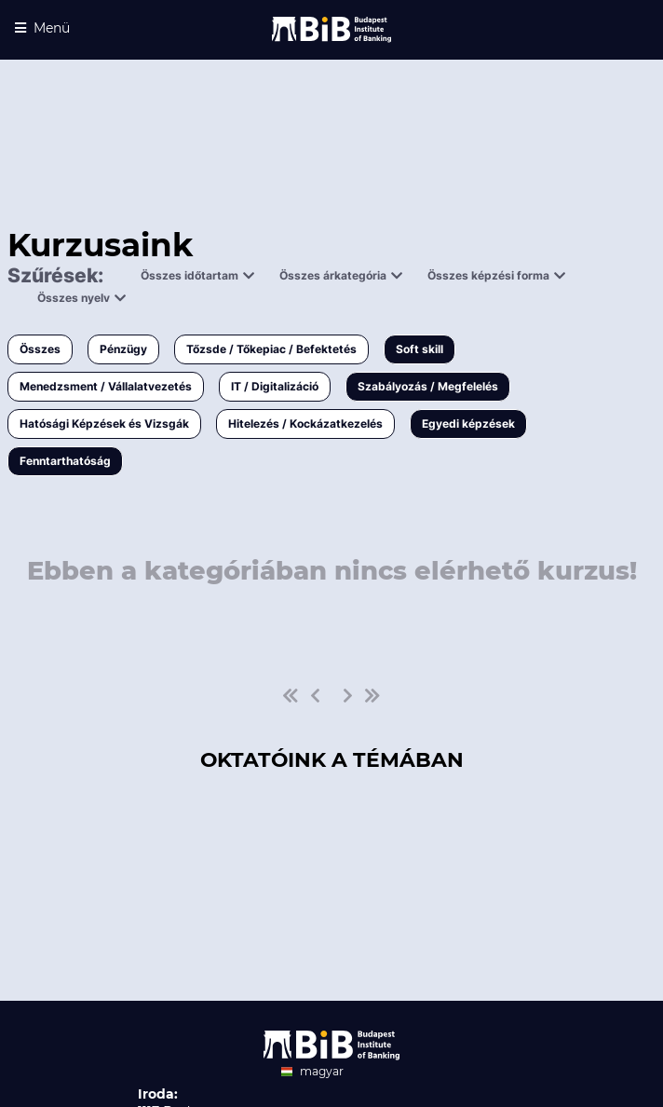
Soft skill (419, 349)
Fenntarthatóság (65, 461)
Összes (40, 349)
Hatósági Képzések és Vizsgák (104, 423)
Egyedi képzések (468, 423)
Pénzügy (123, 349)
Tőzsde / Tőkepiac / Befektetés (271, 349)
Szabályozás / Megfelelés (428, 386)
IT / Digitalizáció (274, 386)
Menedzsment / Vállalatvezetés (106, 386)
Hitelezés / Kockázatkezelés (305, 423)
